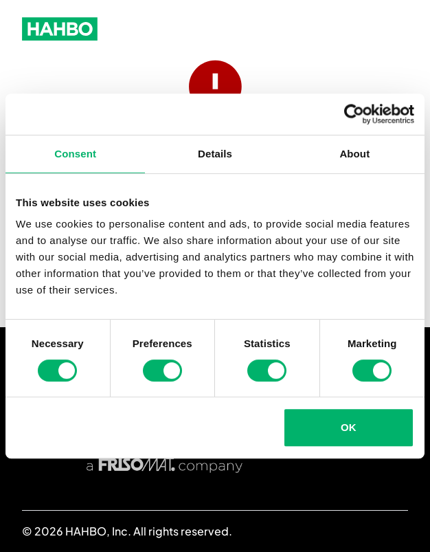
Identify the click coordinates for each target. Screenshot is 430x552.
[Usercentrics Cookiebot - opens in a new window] (354, 114)
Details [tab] (215, 153)
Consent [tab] (75, 153)
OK (349, 427)
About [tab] (354, 153)
